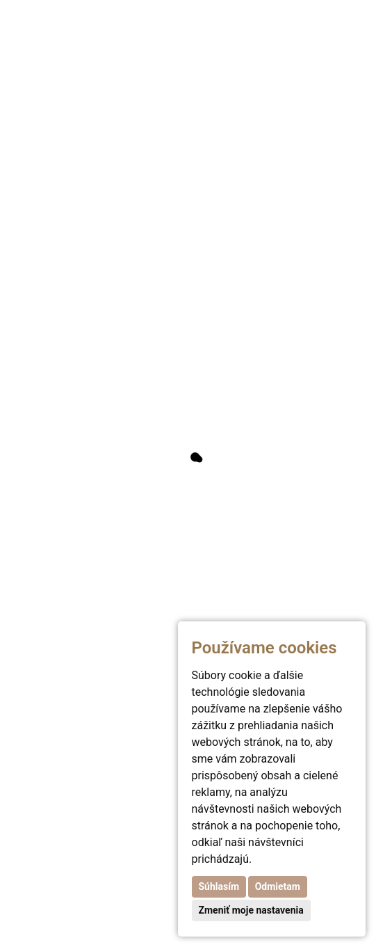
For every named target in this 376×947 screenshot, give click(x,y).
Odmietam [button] (277, 886)
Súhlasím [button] (219, 886)
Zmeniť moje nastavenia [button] (251, 910)
